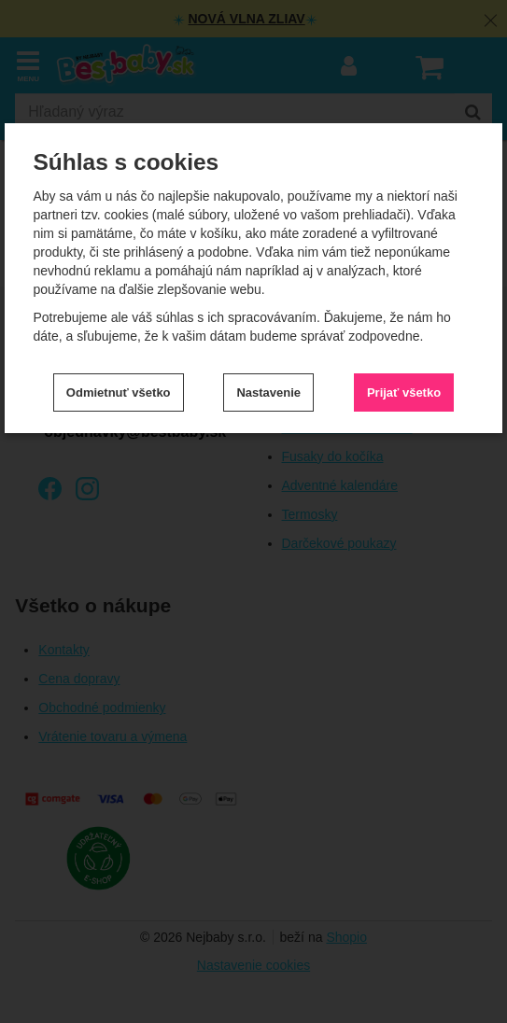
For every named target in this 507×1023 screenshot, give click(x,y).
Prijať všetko (404, 392)
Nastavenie (268, 392)
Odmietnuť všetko (118, 392)
